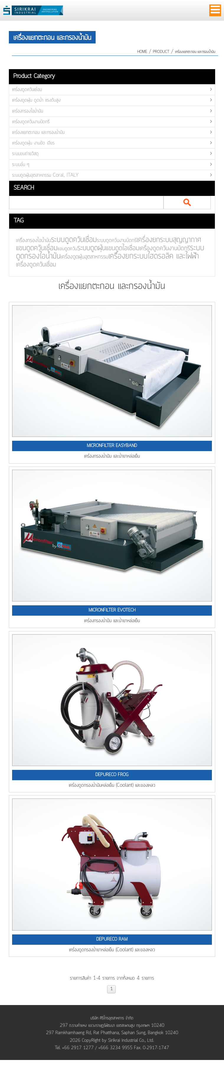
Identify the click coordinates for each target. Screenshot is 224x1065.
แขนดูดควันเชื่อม (34, 248)
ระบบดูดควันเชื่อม (71, 239)
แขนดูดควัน (65, 249)
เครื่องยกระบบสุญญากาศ (165, 240)
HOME (142, 52)
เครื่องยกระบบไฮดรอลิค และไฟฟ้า (150, 256)
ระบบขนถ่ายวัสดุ (25, 153)
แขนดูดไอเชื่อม (119, 248)
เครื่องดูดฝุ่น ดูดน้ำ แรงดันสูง (36, 100)
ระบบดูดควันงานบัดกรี (113, 241)
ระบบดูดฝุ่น (89, 248)
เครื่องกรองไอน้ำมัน (27, 111)
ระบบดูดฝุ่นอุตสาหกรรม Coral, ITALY (45, 175)
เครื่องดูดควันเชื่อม (27, 89)
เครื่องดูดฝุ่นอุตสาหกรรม (82, 257)
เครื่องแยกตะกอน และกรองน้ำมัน (195, 52)
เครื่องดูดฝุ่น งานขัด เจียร (33, 143)
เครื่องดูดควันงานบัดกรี (31, 121)
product (161, 52)
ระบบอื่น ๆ (20, 164)
